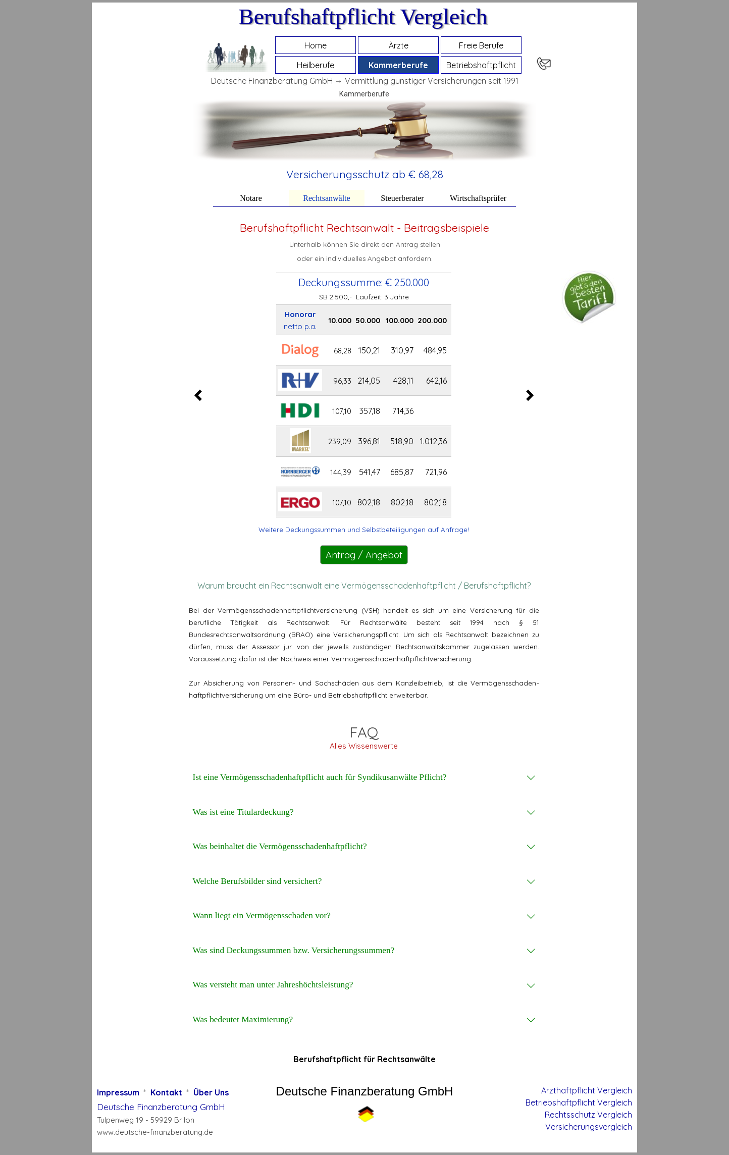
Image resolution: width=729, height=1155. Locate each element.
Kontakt (166, 1092)
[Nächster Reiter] (527, 395)
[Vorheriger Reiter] (201, 395)
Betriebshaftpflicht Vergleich (579, 1102)
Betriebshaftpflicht (481, 65)
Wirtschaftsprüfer (478, 198)
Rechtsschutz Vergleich (588, 1115)
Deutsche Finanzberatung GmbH (161, 1106)
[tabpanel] (364, 174)
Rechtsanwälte (326, 198)
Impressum (118, 1092)
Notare (251, 198)
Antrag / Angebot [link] (364, 555)
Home (315, 45)
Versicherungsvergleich (588, 1127)
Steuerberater (402, 198)
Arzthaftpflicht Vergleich (586, 1090)
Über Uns (211, 1092)
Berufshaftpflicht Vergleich (362, 16)
